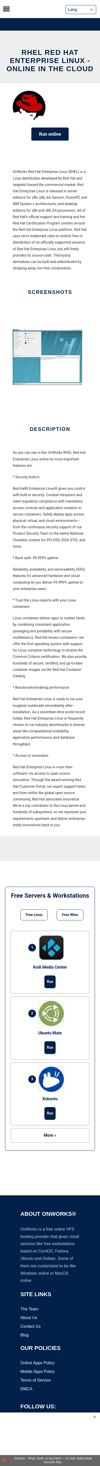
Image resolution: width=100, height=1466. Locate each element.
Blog (24, 1335)
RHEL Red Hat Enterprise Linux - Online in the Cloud (49, 60)
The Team (29, 1309)
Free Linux (34, 915)
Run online (50, 134)
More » (50, 1135)
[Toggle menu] (6, 9)
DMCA (26, 1389)
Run (50, 982)
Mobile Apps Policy (37, 1372)
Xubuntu (50, 1098)
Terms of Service (35, 1380)
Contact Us (30, 1326)
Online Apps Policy (37, 1363)
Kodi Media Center (50, 967)
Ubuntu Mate (50, 1033)
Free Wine (70, 915)
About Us (28, 1318)
